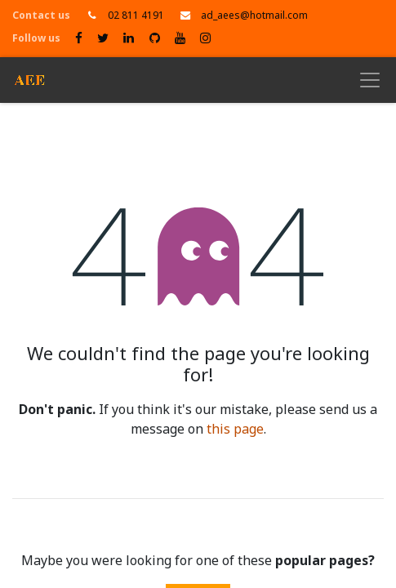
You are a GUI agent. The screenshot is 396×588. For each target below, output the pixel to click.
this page (235, 429)
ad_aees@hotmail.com (254, 15)
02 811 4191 (136, 15)
